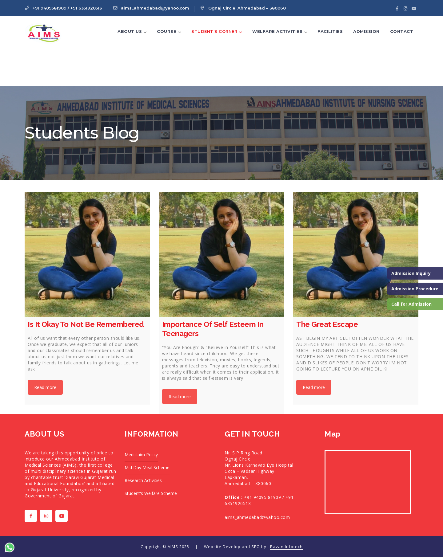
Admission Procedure (414, 289)
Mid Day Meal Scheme (147, 467)
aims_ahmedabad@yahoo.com (257, 517)
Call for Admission (411, 304)
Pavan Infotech (286, 546)
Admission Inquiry (411, 273)
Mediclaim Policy (141, 454)
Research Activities (143, 480)
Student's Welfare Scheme (151, 493)
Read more (45, 387)
